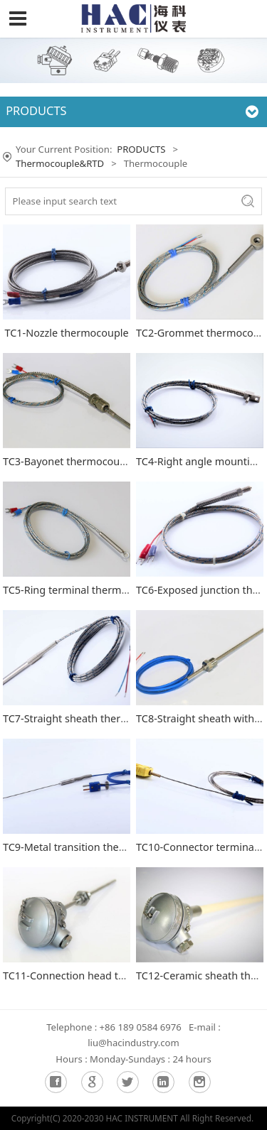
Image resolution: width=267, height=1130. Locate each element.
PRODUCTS (141, 149)
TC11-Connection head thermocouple (93, 975)
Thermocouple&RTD (60, 163)
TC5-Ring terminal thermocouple (81, 590)
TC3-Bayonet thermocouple (69, 461)
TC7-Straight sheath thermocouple (86, 718)
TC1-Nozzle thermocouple (66, 332)
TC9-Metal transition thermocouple (87, 847)
